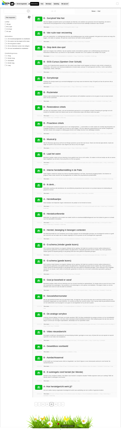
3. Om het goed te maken (13, 43)
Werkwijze (48, 4)
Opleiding (56, 4)
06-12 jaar (8, 26)
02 (47, 404)
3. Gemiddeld (9, 60)
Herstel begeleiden (22, 4)
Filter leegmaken (10, 17)
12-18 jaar (8, 29)
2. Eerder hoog (10, 58)
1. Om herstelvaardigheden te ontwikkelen (17, 39)
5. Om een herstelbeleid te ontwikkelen (16, 48)
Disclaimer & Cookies (67, 426)
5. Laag (8, 65)
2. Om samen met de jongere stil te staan (17, 41)
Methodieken (34, 4)
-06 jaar (8, 24)
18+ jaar (8, 31)
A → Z (53, 11)
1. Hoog (8, 55)
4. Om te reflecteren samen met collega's (17, 46)
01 (43, 404)
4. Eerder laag (9, 63)
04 (56, 404)
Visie (42, 4)
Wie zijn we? (64, 4)
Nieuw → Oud (96, 11)
